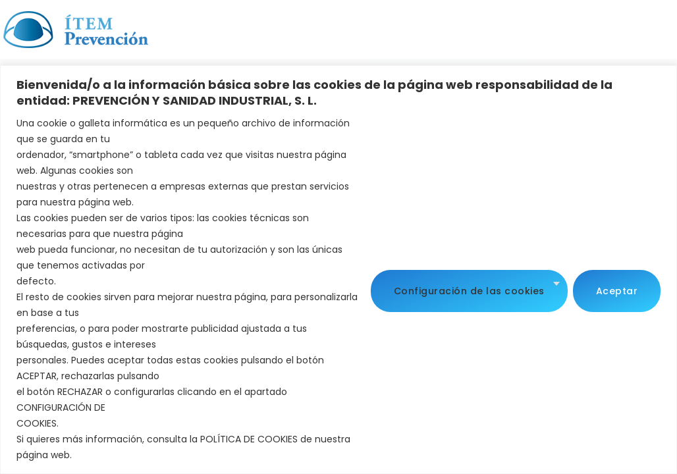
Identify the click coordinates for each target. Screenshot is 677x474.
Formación (370, 25)
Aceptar (617, 289)
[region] (338, 269)
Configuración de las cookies (469, 289)
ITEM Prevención (207, 25)
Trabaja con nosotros (512, 24)
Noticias (435, 24)
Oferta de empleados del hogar (388, 43)
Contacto (285, 43)
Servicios (295, 25)
